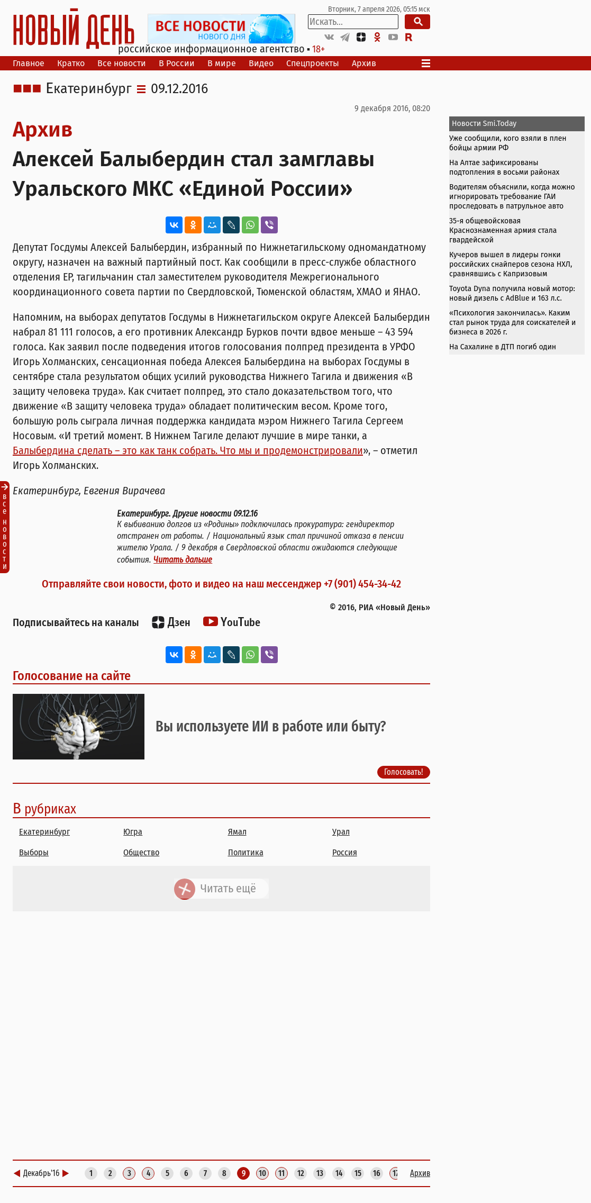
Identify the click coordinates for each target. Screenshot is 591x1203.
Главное (28, 63)
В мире (221, 63)
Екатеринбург (89, 89)
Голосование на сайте (72, 675)
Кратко (71, 63)
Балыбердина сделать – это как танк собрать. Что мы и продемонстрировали (188, 450)
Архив (364, 63)
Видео (261, 63)
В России (177, 63)
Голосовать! (403, 772)
